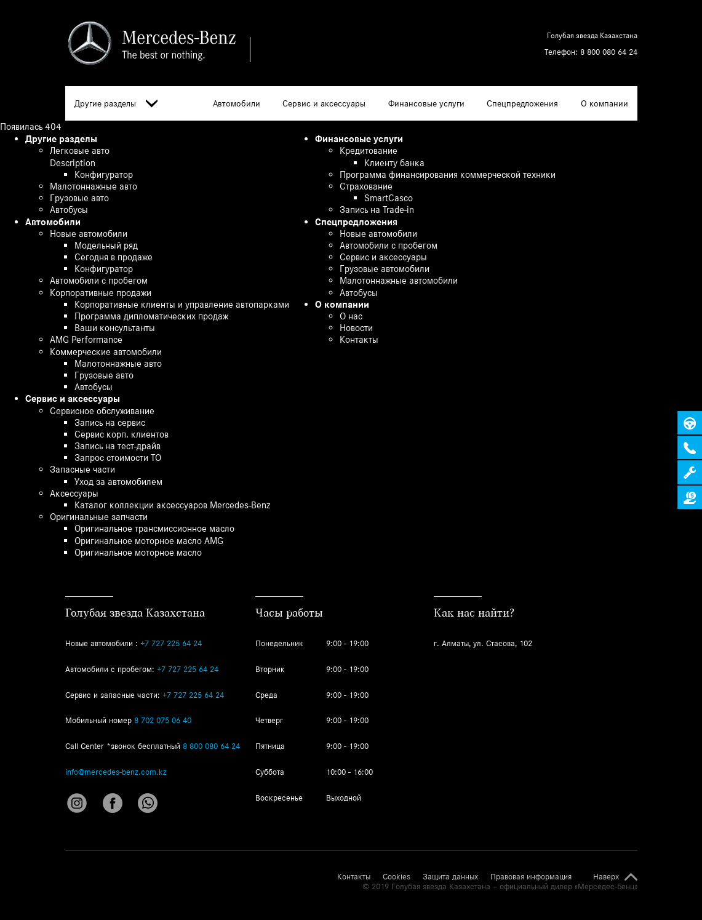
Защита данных (450, 877)
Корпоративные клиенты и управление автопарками (181, 304)
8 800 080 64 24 (608, 52)
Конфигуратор (103, 174)
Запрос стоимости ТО (117, 457)
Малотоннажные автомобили (399, 280)
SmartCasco (388, 198)
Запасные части (82, 469)
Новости (356, 328)
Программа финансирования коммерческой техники (448, 174)
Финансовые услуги (426, 103)
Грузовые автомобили (384, 268)
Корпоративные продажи (100, 292)
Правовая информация (531, 877)
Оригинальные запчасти (99, 516)
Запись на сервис (109, 422)
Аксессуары (74, 493)
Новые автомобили (88, 233)
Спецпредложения (522, 103)
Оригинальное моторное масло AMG (148, 540)
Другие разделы (116, 104)
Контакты (359, 339)
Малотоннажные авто (93, 186)
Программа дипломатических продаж (151, 316)
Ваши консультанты (114, 328)
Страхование (366, 186)
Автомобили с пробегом (99, 280)
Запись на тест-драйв (117, 446)
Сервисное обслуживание (102, 411)
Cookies (396, 877)
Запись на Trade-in (377, 209)
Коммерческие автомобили (106, 352)
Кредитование (368, 150)
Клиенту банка (394, 163)
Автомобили (236, 103)
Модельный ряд (106, 245)
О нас (351, 316)
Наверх (606, 877)
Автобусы (69, 209)
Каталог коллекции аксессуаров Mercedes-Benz (172, 505)
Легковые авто (80, 150)
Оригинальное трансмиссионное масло (154, 528)
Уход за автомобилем (118, 481)
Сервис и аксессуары (323, 103)
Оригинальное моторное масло (138, 552)
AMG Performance (86, 339)
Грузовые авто (79, 198)
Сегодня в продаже (113, 257)
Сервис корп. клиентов (121, 434)
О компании (604, 103)
